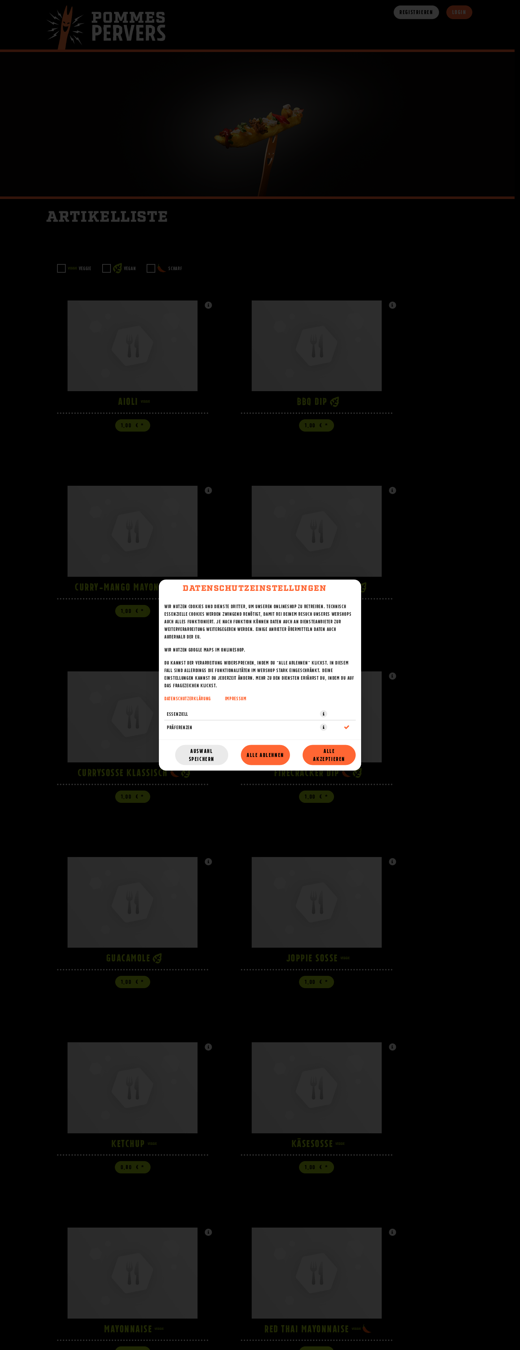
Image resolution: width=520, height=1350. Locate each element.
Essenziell (177, 714)
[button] (323, 714)
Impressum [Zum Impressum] (236, 698)
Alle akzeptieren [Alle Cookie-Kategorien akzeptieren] (329, 755)
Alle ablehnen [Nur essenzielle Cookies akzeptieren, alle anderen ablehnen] (265, 755)
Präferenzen (179, 727)
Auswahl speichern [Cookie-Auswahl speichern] (201, 755)
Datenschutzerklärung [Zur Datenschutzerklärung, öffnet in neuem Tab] (187, 698)
